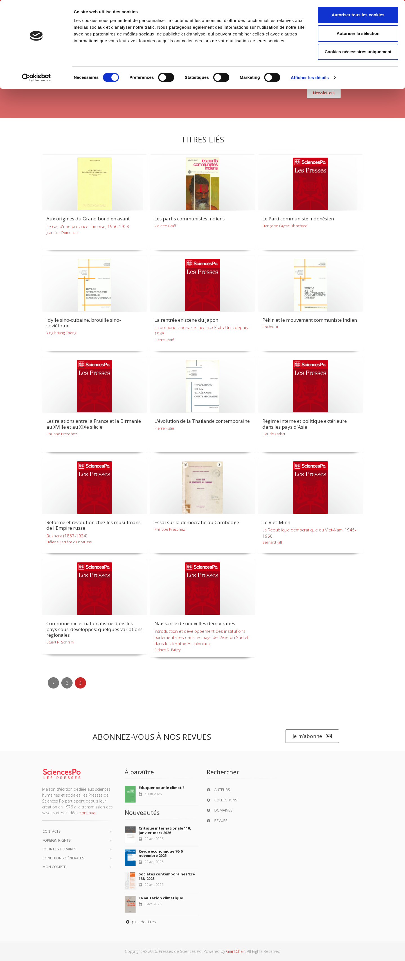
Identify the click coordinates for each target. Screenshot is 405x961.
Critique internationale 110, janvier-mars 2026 (165, 830)
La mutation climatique (161, 897)
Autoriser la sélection (358, 33)
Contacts (51, 831)
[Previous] (53, 683)
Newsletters (324, 92)
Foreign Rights (56, 840)
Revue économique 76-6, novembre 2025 (161, 853)
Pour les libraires (59, 849)
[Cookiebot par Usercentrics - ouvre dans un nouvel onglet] (36, 77)
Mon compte (54, 866)
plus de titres (140, 921)
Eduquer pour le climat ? (161, 787)
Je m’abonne (312, 736)
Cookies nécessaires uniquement (358, 51)
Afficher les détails (310, 77)
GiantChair (235, 951)
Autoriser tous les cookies (358, 14)
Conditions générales (63, 858)
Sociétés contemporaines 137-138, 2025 (167, 876)
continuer (88, 812)
